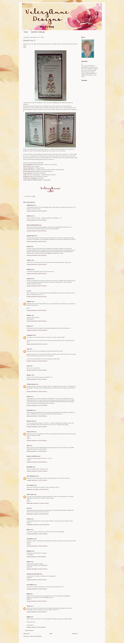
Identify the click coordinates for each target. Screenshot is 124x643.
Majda (28, 593)
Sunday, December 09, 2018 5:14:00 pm (37, 255)
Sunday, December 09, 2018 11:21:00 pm (37, 344)
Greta (28, 366)
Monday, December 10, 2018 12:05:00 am (37, 361)
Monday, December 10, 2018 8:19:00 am (37, 391)
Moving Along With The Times (31, 171)
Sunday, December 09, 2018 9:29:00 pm (37, 310)
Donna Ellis (30, 410)
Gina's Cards (30, 431)
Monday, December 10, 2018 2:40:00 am (37, 370)
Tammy (29, 519)
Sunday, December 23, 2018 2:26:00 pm (37, 601)
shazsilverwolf (30, 235)
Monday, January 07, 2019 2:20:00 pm (36, 627)
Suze (28, 349)
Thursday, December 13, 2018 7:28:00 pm (37, 533)
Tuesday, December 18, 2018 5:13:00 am (37, 589)
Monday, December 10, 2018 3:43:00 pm (37, 440)
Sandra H (29, 269)
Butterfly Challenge (38, 32)
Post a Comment (29, 630)
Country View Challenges (30, 178)
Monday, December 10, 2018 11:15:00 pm (37, 471)
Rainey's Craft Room (32, 456)
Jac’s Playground (31, 476)
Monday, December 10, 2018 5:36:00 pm (37, 451)
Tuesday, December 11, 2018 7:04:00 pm (37, 480)
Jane (28, 445)
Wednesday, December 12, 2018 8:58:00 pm (38, 514)
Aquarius (29, 278)
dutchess (29, 216)
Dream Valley (26, 166)
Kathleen (29, 301)
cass (28, 508)
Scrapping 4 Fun (27, 176)
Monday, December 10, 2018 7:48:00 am (37, 379)
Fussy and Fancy (27, 173)
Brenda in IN (30, 421)
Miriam (28, 529)
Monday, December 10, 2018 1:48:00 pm (37, 416)
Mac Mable (29, 467)
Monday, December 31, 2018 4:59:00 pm (37, 611)
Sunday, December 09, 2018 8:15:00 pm (37, 296)
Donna (28, 326)
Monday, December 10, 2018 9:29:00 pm (37, 462)
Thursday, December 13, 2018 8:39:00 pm (37, 546)
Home (26, 32)
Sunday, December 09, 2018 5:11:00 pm (37, 241)
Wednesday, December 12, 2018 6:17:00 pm (38, 503)
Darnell (28, 246)
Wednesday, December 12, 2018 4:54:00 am (38, 489)
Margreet (29, 551)
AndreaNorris (30, 538)
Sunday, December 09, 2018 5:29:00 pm (37, 264)
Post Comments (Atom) (35, 636)
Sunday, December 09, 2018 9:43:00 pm (37, 321)
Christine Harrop (31, 384)
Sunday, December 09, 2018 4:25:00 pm (37, 220)
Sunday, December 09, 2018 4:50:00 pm (37, 230)
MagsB (28, 616)
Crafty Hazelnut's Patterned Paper (32, 180)
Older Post (75, 633)
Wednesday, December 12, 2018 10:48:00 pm (38, 524)
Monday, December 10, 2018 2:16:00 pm (37, 426)
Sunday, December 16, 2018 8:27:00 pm (37, 579)
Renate (28, 561)
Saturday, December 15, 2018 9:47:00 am (37, 569)
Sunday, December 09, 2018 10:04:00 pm (37, 330)
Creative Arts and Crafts (33, 574)
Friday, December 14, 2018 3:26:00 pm (36, 556)
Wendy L (29, 375)
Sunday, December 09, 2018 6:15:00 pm (37, 273)
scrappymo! (30, 335)
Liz (27, 290)
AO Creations (30, 485)
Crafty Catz (26, 174)
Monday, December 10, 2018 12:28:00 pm (37, 405)
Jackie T (29, 260)
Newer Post (26, 633)
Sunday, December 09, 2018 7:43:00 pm (37, 286)
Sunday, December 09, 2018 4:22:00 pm (37, 211)
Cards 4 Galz (27, 169)
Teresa (28, 606)
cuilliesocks (30, 205)
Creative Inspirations (29, 168)
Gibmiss (29, 315)
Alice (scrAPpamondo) (33, 225)
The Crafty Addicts (28, 164)
